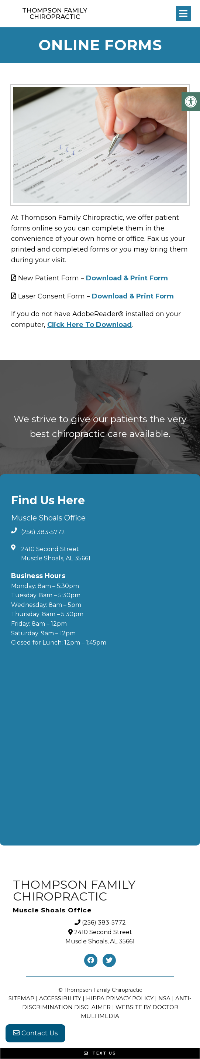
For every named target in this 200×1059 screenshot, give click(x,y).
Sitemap (21, 998)
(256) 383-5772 (43, 532)
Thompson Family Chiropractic (54, 13)
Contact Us (35, 1033)
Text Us (100, 1053)
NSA (164, 998)
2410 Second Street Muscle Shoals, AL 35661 (55, 554)
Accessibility (60, 998)
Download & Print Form (127, 278)
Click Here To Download (89, 325)
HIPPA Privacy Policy (120, 998)
